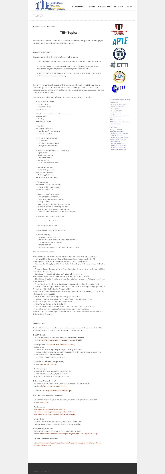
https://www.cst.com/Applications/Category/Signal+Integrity (54, 412)
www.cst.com (44, 402)
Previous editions (104, 6)
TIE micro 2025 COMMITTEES (118, 149)
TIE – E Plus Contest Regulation (118, 104)
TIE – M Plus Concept (116, 110)
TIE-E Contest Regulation (117, 106)
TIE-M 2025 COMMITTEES (117, 143)
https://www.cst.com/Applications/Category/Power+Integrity (54, 414)
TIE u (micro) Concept (116, 114)
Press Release (118, 6)
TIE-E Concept (114, 102)
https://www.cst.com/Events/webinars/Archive (49, 409)
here (80, 424)
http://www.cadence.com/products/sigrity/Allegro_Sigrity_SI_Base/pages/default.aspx (69, 434)
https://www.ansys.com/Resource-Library (61, 345)
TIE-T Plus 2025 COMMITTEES (118, 147)
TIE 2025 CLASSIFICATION (117, 132)
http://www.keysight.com (48, 364)
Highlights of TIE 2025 (116, 130)
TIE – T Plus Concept (115, 112)
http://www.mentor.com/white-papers (59, 391)
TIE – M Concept (114, 108)
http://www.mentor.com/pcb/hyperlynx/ (53, 386)
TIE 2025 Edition (113, 127)
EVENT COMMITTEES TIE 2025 (118, 139)
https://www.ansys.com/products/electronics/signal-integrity (61, 340)
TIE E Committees (115, 141)
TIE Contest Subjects (115, 120)
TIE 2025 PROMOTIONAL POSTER (119, 137)
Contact (129, 6)
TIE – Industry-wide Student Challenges (119, 99)
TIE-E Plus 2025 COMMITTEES (118, 145)
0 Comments (52, 26)
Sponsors (91, 6)
